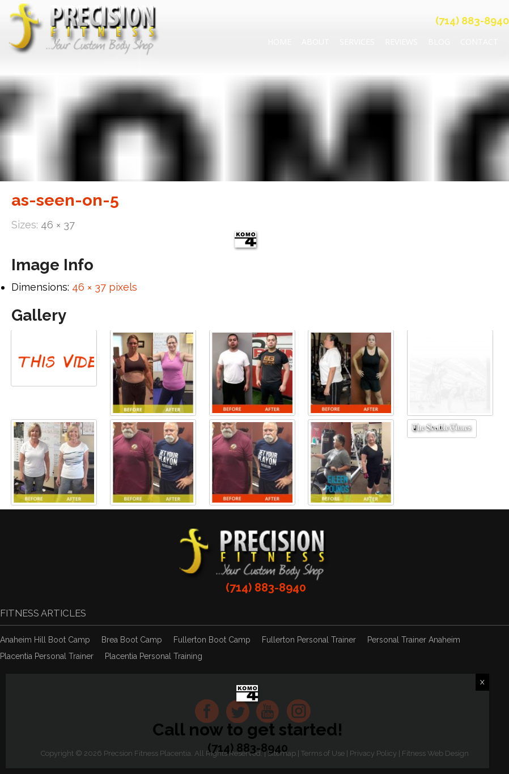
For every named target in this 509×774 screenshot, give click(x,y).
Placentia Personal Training (153, 656)
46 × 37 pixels (104, 287)
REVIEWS (401, 41)
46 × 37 (58, 225)
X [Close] (482, 682)
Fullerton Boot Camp (212, 639)
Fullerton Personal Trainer (309, 639)
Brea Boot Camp (131, 639)
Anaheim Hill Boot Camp (45, 639)
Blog (439, 41)
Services (357, 41)
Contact (479, 41)
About (315, 41)
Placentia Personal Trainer (47, 656)
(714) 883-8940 (472, 21)
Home (279, 41)
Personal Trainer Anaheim (413, 639)
